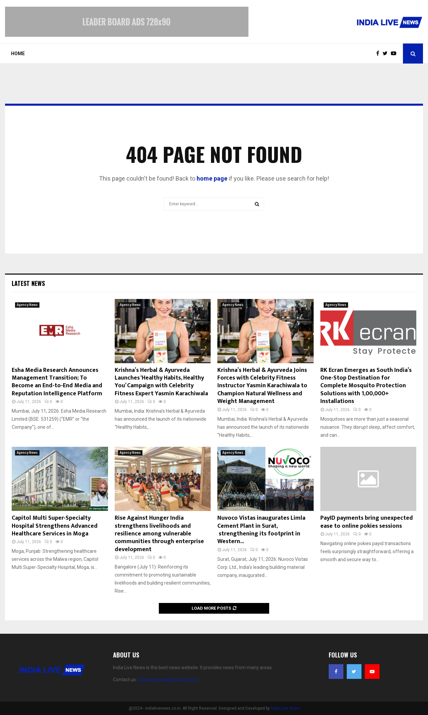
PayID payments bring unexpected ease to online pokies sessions (366, 522)
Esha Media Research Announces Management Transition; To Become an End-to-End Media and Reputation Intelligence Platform (57, 382)
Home (18, 53)
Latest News (28, 283)
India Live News (285, 708)
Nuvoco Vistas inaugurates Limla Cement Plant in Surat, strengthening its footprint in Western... (261, 529)
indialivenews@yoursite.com (168, 679)
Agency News (27, 305)
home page (212, 178)
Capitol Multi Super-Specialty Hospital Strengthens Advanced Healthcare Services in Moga (55, 526)
